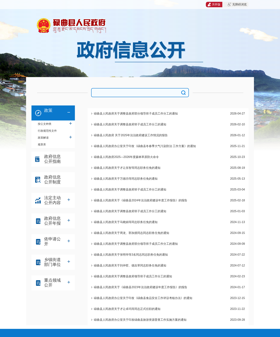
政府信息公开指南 (52, 159)
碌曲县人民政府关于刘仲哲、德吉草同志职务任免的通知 (130, 265)
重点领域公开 (52, 282)
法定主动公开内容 (52, 200)
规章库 (42, 144)
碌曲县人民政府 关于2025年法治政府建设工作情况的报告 (131, 135)
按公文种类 (44, 123)
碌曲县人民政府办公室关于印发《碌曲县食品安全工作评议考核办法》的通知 (143, 298)
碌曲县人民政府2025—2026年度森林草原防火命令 (126, 156)
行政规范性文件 (47, 130)
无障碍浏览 (237, 4)
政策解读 (43, 137)
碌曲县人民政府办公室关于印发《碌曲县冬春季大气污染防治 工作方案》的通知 (145, 146)
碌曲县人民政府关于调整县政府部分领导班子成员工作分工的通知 (136, 113)
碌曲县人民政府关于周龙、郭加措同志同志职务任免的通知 (131, 232)
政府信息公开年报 (52, 221)
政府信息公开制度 (52, 179)
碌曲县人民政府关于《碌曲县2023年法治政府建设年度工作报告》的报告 (140, 287)
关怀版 (214, 4)
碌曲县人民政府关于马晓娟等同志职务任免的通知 (126, 222)
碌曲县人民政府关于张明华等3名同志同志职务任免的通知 (131, 254)
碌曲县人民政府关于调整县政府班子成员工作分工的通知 (130, 124)
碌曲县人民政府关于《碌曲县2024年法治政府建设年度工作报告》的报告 (140, 200)
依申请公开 (52, 241)
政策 (48, 110)
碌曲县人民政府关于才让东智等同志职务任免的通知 (127, 167)
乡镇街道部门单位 (52, 262)
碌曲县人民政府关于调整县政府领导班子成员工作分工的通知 (133, 276)
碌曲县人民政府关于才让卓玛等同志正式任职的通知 (127, 308)
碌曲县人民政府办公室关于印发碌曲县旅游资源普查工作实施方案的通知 (140, 319)
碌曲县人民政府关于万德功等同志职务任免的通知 (126, 178)
